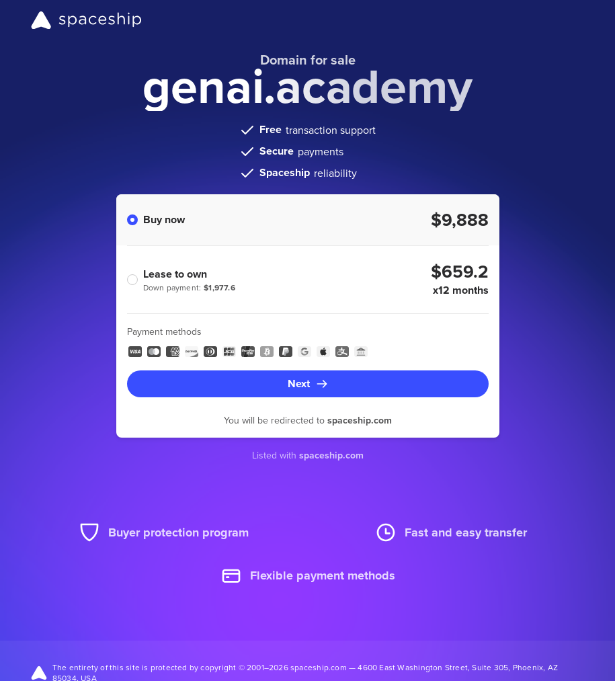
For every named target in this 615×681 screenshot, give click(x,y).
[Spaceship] (86, 20)
